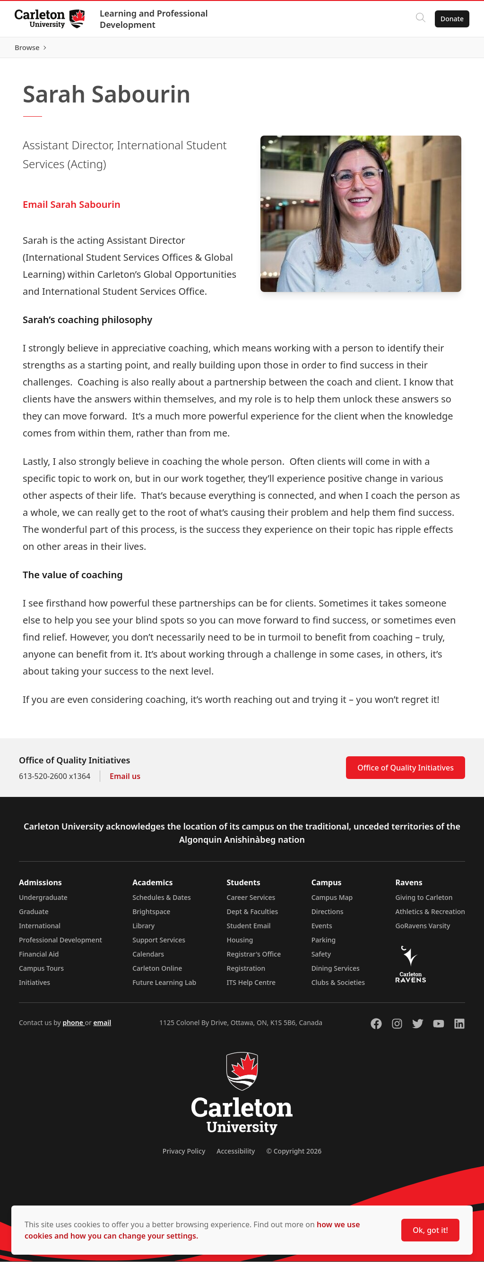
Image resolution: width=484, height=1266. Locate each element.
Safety (321, 958)
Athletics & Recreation (430, 915)
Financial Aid (39, 958)
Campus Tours (41, 972)
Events (321, 929)
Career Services (251, 901)
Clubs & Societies (338, 986)
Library (143, 929)
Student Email (249, 929)
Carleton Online (157, 972)
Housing (240, 944)
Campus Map (332, 901)
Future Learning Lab (164, 986)
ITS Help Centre (251, 986)
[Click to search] (420, 18)
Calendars (148, 958)
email (102, 1026)
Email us (125, 780)
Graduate (34, 915)
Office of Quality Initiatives (405, 772)
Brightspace (151, 915)
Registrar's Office (254, 958)
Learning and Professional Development (154, 19)
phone (73, 1026)
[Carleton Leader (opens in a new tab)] (170, 49)
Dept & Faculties (252, 915)
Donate (451, 18)
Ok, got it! (430, 1230)
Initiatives (34, 986)
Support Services (158, 944)
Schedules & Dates (161, 901)
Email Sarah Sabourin (72, 208)
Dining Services (335, 972)
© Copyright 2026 (293, 1155)
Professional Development (60, 944)
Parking (323, 944)
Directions (327, 915)
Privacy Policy (184, 1155)
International (39, 929)
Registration (246, 972)
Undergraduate (43, 901)
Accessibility (235, 1155)
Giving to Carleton (424, 901)
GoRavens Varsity (423, 929)
